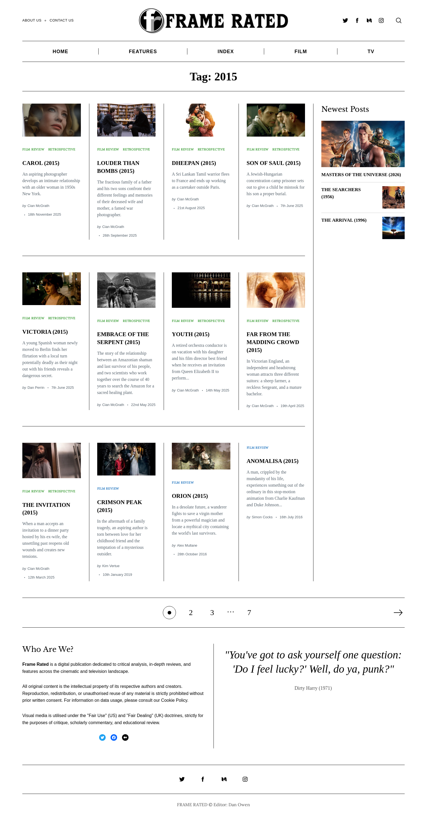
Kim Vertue (111, 570)
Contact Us (62, 20)
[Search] (399, 20)
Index (226, 51)
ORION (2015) (192, 500)
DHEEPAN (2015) (197, 163)
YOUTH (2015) (193, 336)
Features (143, 51)
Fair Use (97, 725)
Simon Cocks (262, 529)
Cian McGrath (38, 207)
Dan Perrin (36, 390)
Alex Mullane (187, 549)
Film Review (35, 147)
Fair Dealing (139, 725)
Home (60, 51)
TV (371, 51)
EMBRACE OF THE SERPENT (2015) (120, 344)
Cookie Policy (174, 710)
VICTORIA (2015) (48, 333)
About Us (31, 20)
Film (300, 51)
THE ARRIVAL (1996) (345, 227)
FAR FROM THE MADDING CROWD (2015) (272, 344)
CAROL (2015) (43, 163)
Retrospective (37, 152)
